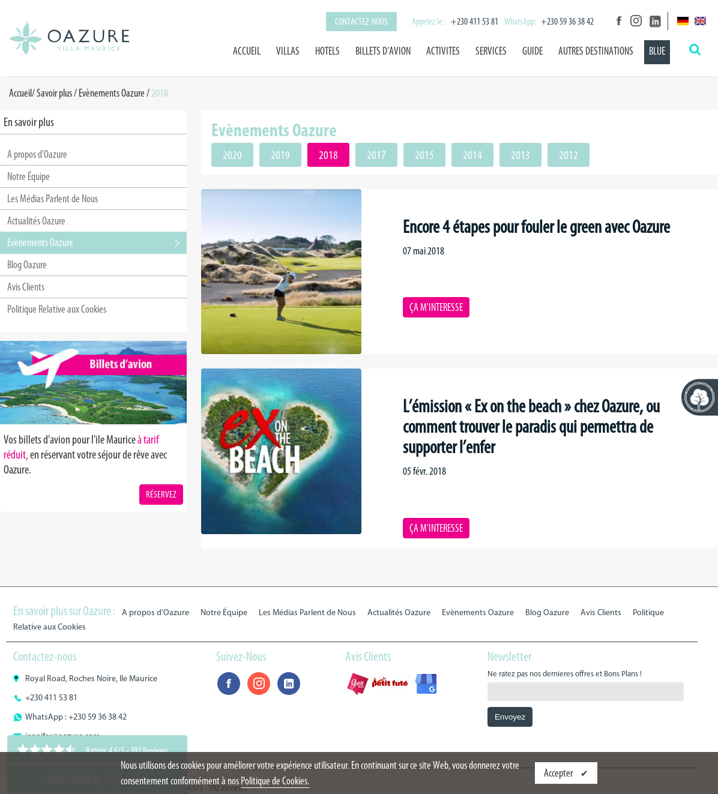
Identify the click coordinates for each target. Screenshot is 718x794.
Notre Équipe (28, 176)
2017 (376, 155)
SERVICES (491, 51)
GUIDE (532, 51)
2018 (328, 155)
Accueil (247, 51)
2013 (520, 155)
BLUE (657, 51)
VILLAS (288, 51)
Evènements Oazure (112, 93)
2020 (232, 155)
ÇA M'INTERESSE (436, 307)
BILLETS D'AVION (383, 51)
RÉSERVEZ (161, 494)
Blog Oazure (27, 264)
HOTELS (327, 51)
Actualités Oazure (36, 220)
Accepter (559, 773)
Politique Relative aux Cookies (56, 309)
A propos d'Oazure (37, 154)
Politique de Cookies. (275, 780)
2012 (568, 155)
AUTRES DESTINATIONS (595, 51)
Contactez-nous (361, 21)
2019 (280, 155)
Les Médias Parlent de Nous (52, 198)
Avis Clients (25, 286)
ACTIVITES (443, 51)
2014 (472, 155)
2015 (424, 155)
